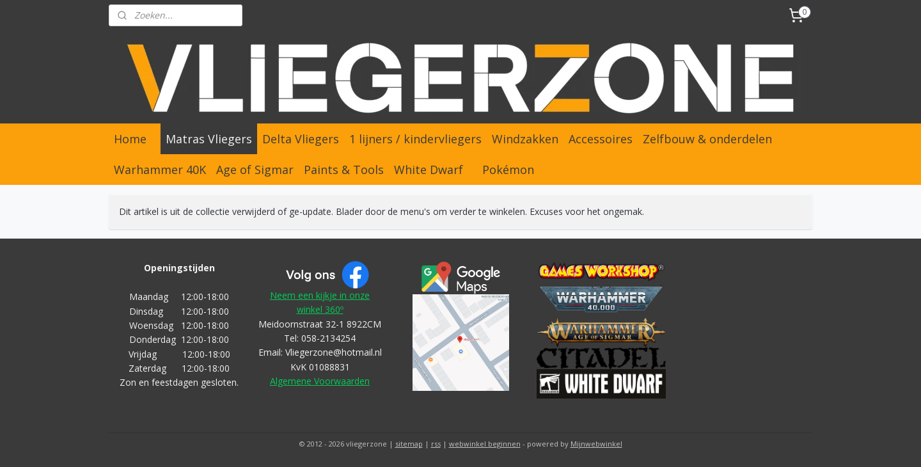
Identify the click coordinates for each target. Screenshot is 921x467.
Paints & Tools (344, 169)
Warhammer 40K (160, 169)
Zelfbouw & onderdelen (707, 138)
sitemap (409, 443)
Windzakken (525, 138)
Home (130, 138)
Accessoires (601, 138)
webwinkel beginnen (485, 443)
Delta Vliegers (300, 138)
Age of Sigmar (255, 169)
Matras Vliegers (209, 138)
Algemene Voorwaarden (320, 381)
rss (436, 443)
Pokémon (508, 169)
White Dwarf (428, 169)
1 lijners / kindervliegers (415, 138)
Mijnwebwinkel (596, 443)
